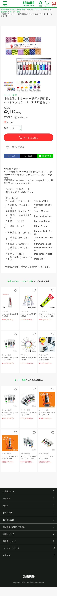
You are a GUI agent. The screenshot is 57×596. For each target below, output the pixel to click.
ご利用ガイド (28, 491)
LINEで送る (45, 156)
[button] (20, 126)
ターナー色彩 (10, 95)
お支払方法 (28, 513)
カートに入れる (28, 137)
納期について (28, 534)
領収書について (28, 541)
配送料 (28, 506)
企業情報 (29, 555)
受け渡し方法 (28, 520)
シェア (12, 156)
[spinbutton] (16, 128)
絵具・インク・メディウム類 (20, 281)
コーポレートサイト (29, 548)
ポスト (28, 156)
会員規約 (28, 498)
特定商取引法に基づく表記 (28, 527)
